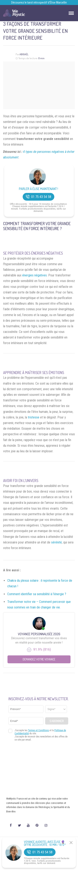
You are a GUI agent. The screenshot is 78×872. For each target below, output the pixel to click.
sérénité (56, 542)
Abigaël (24, 54)
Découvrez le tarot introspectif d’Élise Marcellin (39, 2)
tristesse (33, 417)
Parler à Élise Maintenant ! (38, 189)
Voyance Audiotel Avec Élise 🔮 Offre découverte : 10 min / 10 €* (45, 843)
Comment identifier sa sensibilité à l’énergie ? (36, 594)
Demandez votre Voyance (39, 659)
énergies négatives (34, 275)
